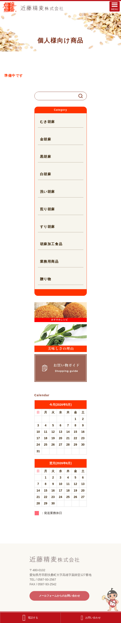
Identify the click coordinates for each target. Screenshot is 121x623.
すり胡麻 (47, 226)
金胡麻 (45, 139)
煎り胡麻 (47, 209)
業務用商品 (49, 261)
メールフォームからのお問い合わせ (59, 601)
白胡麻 (45, 174)
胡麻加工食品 (51, 244)
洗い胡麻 (47, 191)
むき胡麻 (47, 122)
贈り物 (45, 279)
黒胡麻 (45, 156)
